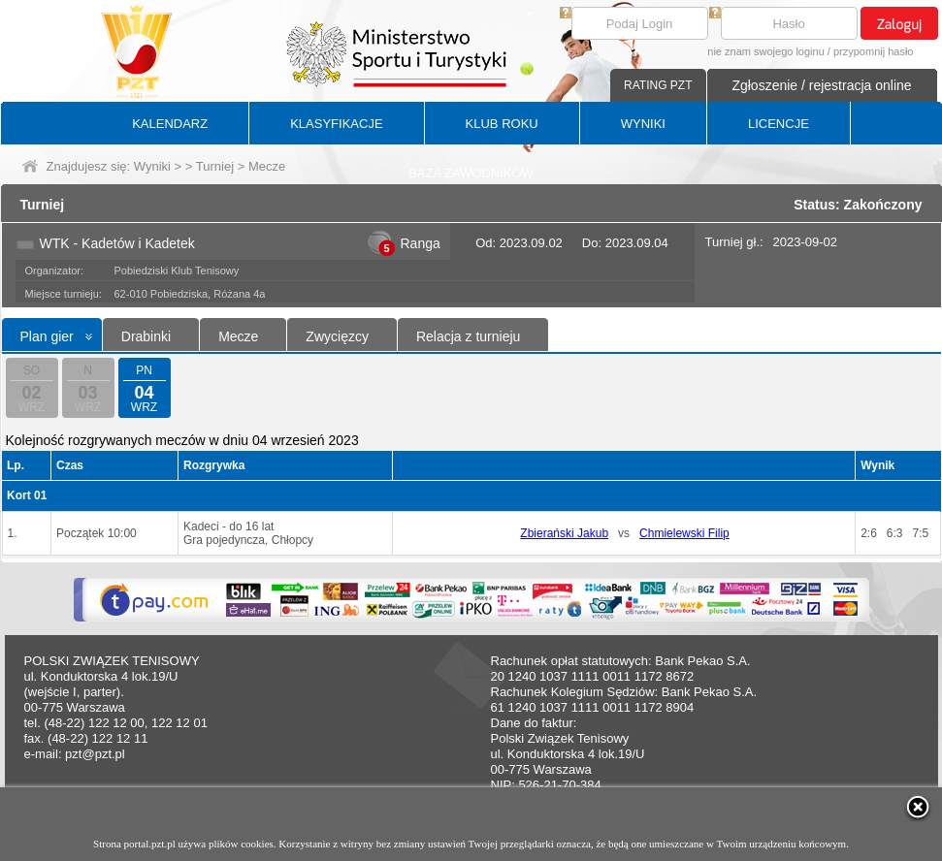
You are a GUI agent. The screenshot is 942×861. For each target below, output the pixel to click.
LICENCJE (778, 123)
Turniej (215, 166)
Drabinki (146, 336)
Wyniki (152, 166)
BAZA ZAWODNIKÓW (471, 173)
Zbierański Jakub (564, 533)
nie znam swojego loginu (765, 51)
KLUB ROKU (502, 123)
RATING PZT (658, 85)
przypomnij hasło (873, 51)
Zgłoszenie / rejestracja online (821, 85)
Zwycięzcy (337, 336)
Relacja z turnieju (468, 336)
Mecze (238, 336)
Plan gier (47, 336)
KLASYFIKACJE (336, 123)
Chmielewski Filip (684, 533)
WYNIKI (643, 123)
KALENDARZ (170, 123)
